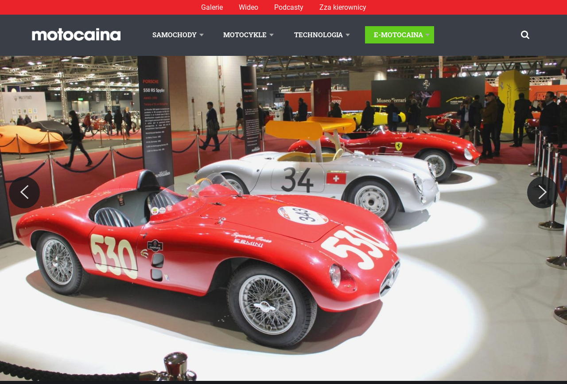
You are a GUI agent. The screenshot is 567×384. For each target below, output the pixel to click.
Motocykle (245, 34)
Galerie (212, 7)
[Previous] (24, 192)
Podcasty (288, 7)
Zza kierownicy (342, 7)
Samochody (174, 34)
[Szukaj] (525, 35)
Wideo (248, 7)
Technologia (318, 34)
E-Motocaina (398, 34)
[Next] (542, 192)
